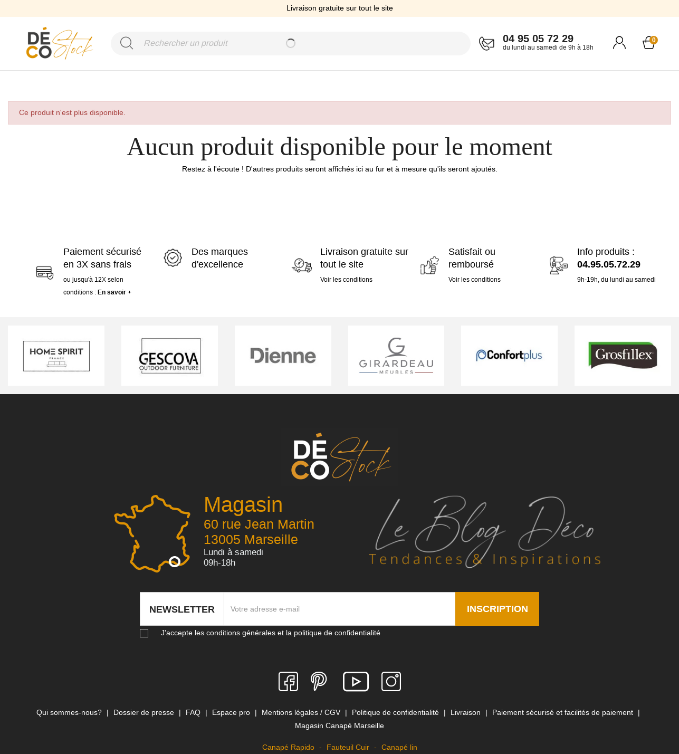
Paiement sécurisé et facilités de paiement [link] (563, 712)
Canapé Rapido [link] (289, 747)
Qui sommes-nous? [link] (70, 712)
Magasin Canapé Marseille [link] (339, 725)
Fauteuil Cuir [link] (349, 747)
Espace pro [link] (232, 712)
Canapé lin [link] (399, 747)
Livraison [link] (467, 712)
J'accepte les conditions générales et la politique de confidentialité (270, 632)
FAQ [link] (194, 712)
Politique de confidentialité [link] (396, 712)
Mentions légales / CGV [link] (302, 712)
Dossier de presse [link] (144, 712)
